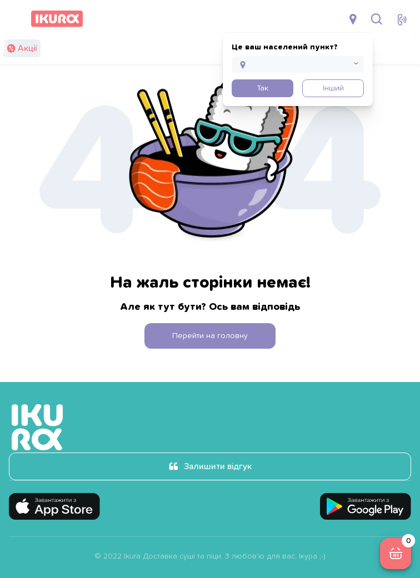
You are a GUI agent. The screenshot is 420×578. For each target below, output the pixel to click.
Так (262, 88)
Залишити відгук (218, 466)
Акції (27, 48)
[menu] (15, 19)
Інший (333, 88)
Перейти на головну (210, 336)
